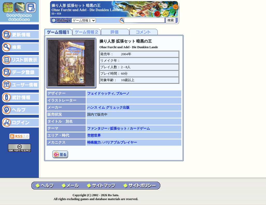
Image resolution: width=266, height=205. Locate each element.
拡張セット (119, 128)
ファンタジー (97, 128)
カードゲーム (140, 128)
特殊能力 (94, 142)
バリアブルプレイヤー (120, 142)
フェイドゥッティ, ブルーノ (108, 93)
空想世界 (94, 135)
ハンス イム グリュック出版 (108, 107)
